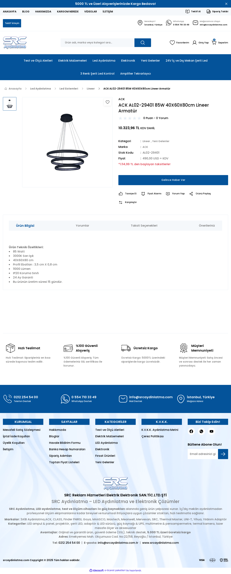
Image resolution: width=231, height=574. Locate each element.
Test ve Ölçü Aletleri (109, 431)
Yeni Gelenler (162, 142)
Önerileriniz (207, 226)
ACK (146, 148)
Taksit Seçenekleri (144, 226)
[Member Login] (199, 43)
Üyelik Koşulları (14, 444)
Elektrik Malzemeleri (109, 437)
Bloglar (54, 437)
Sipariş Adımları (60, 457)
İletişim (8, 450)
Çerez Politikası (152, 437)
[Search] (106, 43)
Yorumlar (82, 226)
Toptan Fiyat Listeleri (64, 463)
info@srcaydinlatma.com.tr (118, 544)
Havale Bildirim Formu (64, 444)
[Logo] (15, 43)
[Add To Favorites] (107, 102)
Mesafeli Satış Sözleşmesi (21, 431)
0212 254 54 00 (69, 544)
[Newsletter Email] (208, 455)
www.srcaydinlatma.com (160, 544)
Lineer (147, 142)
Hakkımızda (57, 431)
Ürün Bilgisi (25, 226)
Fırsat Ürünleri (105, 457)
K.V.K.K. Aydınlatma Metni (159, 431)
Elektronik (102, 450)
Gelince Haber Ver (173, 181)
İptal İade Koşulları (16, 437)
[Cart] (219, 43)
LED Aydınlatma (106, 444)
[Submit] (223, 455)
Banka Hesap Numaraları (67, 450)
